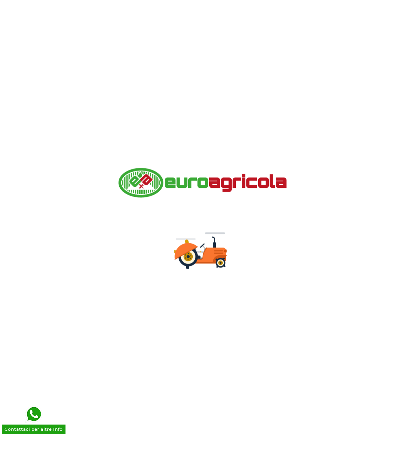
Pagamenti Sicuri (136, 242)
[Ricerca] (193, 24)
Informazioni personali (240, 231)
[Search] (283, 24)
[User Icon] (357, 24)
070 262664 (327, 314)
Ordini (216, 242)
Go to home (294, 93)
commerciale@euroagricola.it (344, 303)
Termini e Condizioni (141, 263)
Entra (119, 306)
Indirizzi (219, 263)
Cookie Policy (131, 285)
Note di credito (229, 253)
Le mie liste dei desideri (242, 274)
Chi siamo (126, 231)
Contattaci (126, 295)
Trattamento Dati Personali (151, 274)
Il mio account (132, 317)
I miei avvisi (224, 285)
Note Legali (128, 253)
